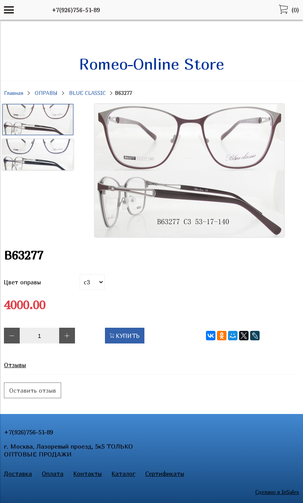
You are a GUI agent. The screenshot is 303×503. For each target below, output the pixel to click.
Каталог (123, 473)
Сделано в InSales (277, 492)
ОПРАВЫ (46, 93)
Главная (13, 93)
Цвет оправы (22, 282)
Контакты (87, 473)
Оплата (53, 473)
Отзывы (15, 364)
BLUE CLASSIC (87, 93)
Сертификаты (164, 473)
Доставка (18, 473)
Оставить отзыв (32, 390)
